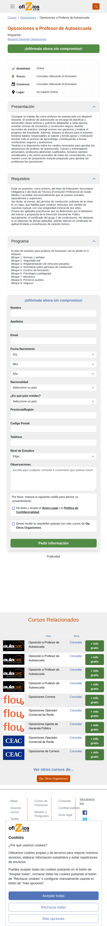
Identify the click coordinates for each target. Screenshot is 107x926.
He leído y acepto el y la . (47, 510)
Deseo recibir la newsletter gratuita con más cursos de (53, 525)
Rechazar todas (53, 907)
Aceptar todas (53, 896)
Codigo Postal (20, 423)
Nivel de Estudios (22, 450)
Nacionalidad (19, 382)
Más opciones (53, 919)
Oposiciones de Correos (44, 751)
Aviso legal (65, 814)
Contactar (65, 801)
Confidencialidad (69, 807)
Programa (20, 241)
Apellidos (17, 321)
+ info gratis (95, 645)
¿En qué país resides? (26, 395)
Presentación (23, 106)
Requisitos (20, 178)
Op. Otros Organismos (53, 778)
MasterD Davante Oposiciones (27, 39)
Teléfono (16, 436)
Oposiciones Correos (42, 696)
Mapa (14, 801)
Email (14, 335)
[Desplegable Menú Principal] (12, 6)
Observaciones (21, 464)
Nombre (16, 307)
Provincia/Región (22, 409)
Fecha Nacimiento (23, 348)
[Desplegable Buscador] (96, 6)
